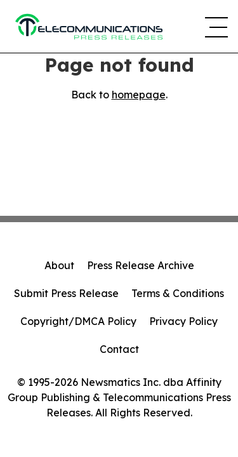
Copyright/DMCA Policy (78, 321)
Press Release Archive (140, 265)
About (59, 265)
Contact (119, 349)
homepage (139, 94)
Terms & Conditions (177, 293)
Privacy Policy (183, 321)
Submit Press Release (66, 293)
